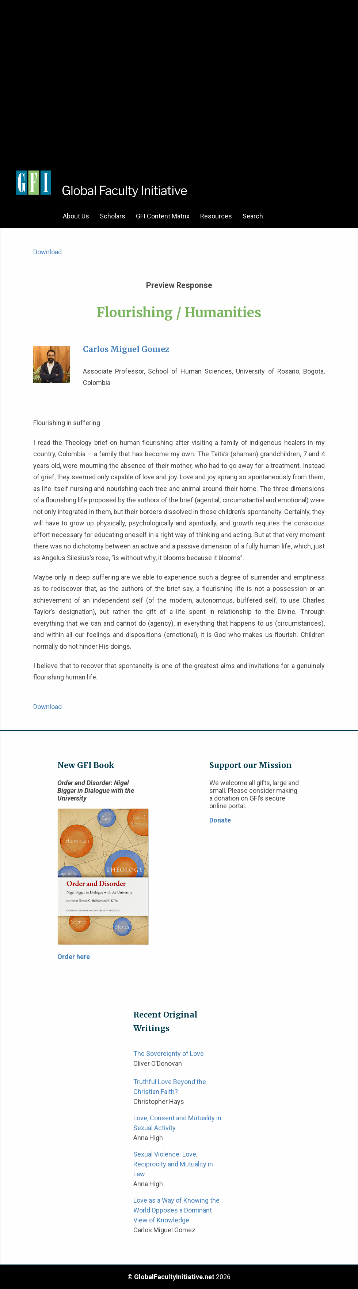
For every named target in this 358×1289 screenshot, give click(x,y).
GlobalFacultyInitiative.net (174, 1277)
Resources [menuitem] (216, 216)
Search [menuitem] (253, 216)
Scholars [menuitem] (112, 216)
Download (47, 252)
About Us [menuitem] (76, 216)
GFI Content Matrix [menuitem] (163, 216)
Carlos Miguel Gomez (126, 349)
